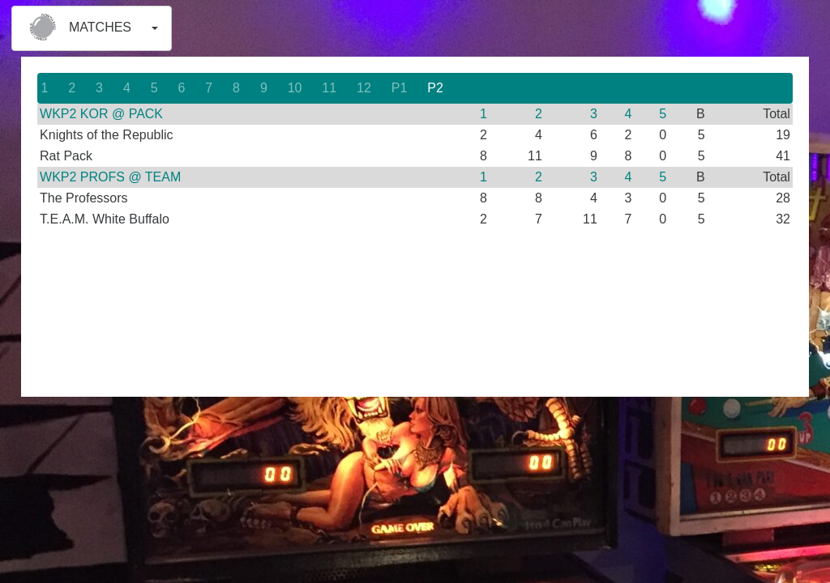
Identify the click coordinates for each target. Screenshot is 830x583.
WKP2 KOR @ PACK (101, 114)
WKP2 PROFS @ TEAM (110, 177)
